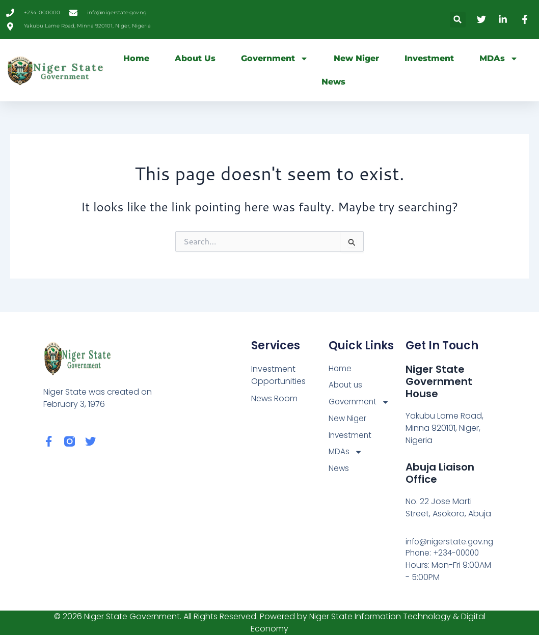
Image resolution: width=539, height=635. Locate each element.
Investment (429, 58)
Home (136, 58)
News (333, 82)
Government (274, 58)
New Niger (356, 58)
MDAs (498, 58)
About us (195, 58)
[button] (458, 19)
